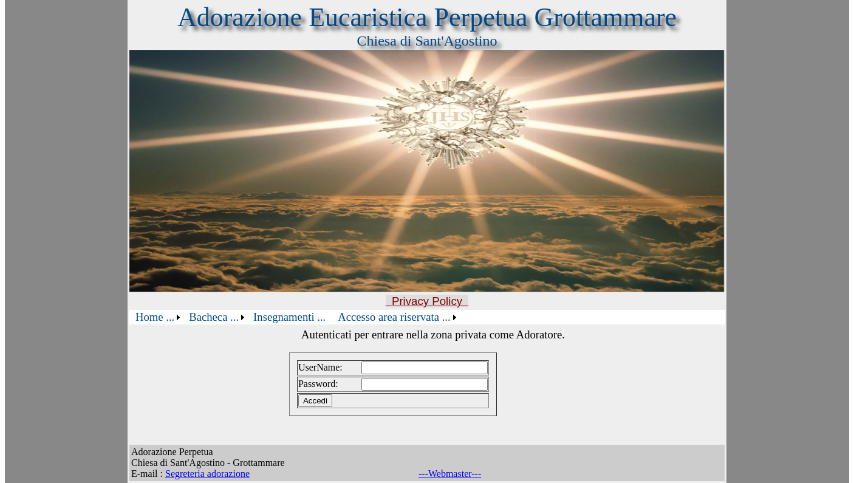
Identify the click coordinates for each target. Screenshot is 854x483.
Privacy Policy (427, 301)
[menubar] (294, 317)
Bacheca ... (214, 316)
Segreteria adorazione (207, 473)
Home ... (154, 316)
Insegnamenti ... (289, 316)
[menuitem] (156, 317)
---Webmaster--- (449, 473)
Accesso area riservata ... (394, 316)
